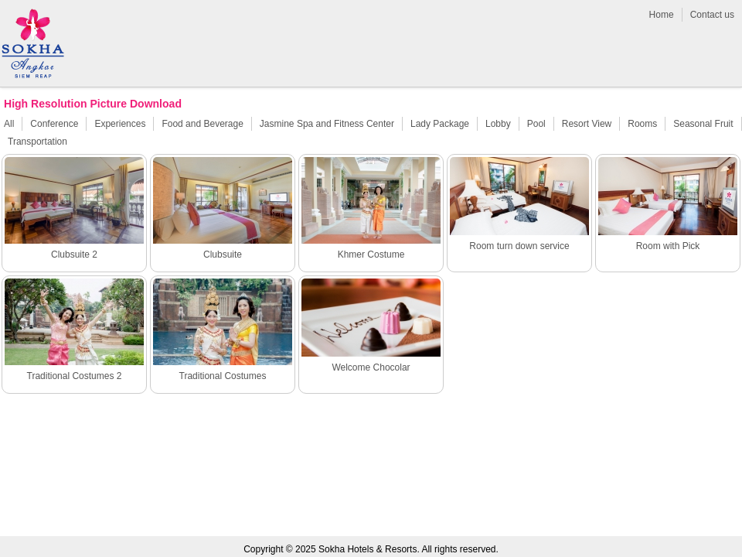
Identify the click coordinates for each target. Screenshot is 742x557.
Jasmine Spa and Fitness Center (327, 123)
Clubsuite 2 (74, 254)
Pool (536, 123)
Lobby (498, 123)
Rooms (642, 123)
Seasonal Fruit (703, 123)
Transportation (37, 141)
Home (661, 14)
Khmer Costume (371, 254)
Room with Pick (668, 246)
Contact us (712, 14)
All (9, 123)
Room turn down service (519, 246)
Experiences (119, 123)
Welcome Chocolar (371, 367)
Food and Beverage (202, 123)
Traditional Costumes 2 (74, 376)
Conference (54, 123)
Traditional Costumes (223, 376)
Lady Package (439, 123)
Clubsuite (222, 254)
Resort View (586, 123)
